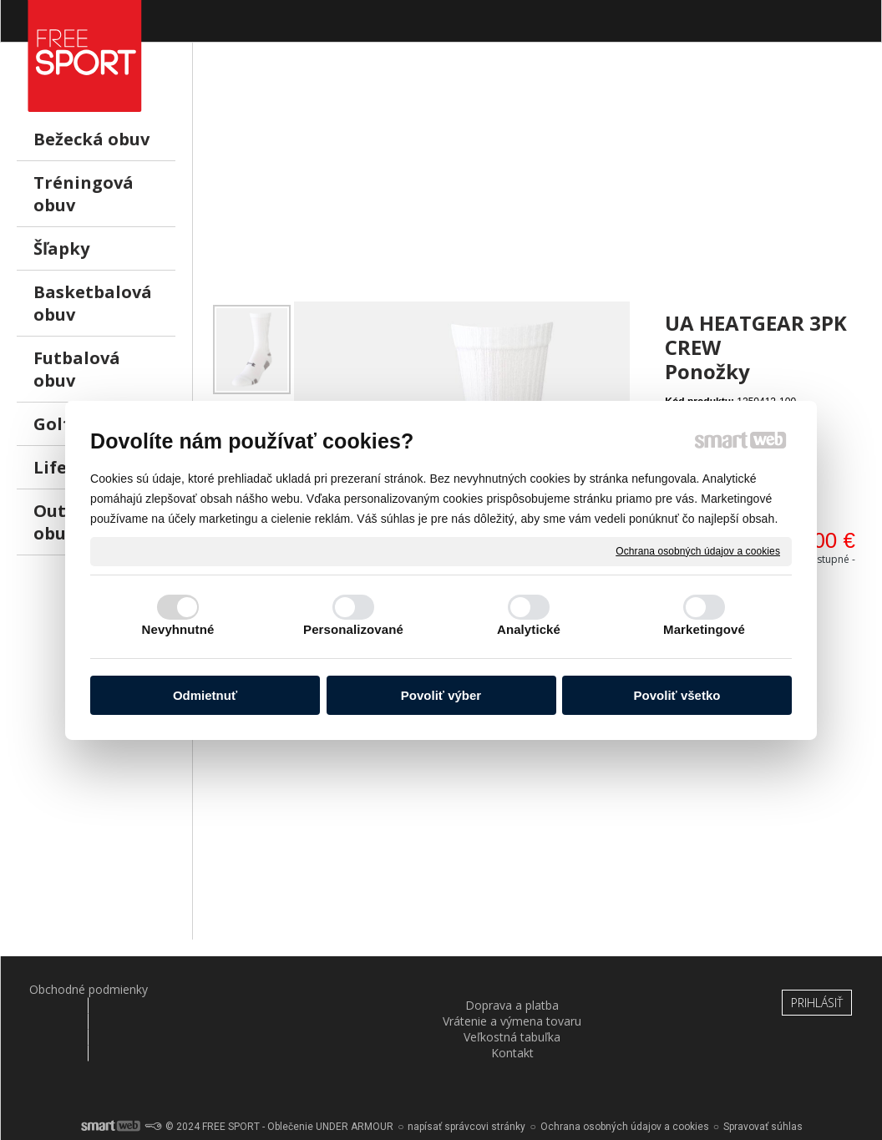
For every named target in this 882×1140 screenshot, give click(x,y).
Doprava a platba (223, 989)
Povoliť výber (441, 695)
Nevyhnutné (178, 629)
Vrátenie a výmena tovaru (368, 997)
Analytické (528, 629)
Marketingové (704, 629)
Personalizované (353, 629)
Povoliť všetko (677, 695)
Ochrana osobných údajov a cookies (698, 550)
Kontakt (659, 989)
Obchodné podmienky (77, 989)
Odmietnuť (205, 695)
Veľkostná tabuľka (514, 989)
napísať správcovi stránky (466, 1081)
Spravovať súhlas (763, 1081)
